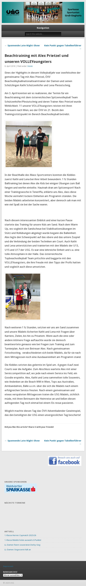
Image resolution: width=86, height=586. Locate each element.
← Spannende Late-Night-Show (22, 45)
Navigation (43, 28)
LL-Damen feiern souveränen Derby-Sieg (22, 545)
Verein (30, 66)
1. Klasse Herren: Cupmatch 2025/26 (20, 535)
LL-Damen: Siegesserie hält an (17, 549)
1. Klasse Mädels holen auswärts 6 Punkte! (22, 540)
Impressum (8, 566)
